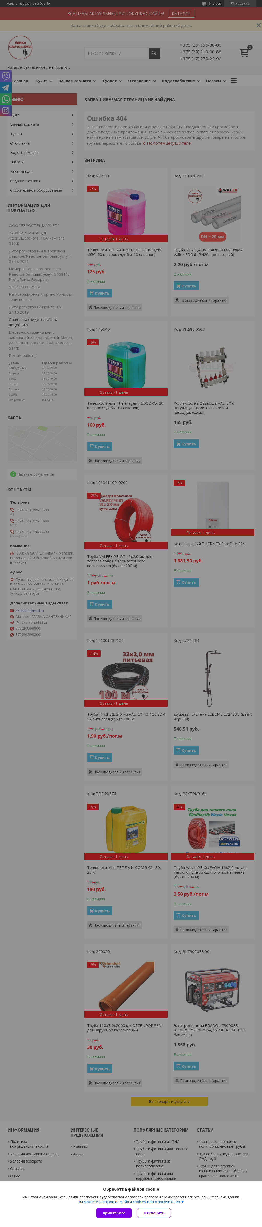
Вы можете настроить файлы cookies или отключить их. (129, 1201)
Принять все (114, 1213)
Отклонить (154, 1213)
